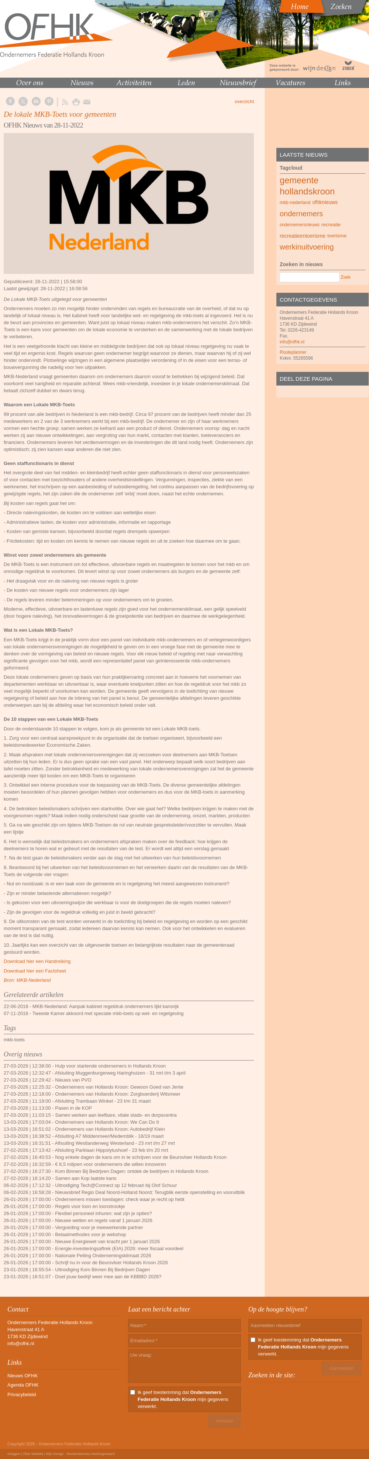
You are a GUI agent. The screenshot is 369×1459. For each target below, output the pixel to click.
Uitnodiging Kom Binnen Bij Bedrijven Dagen (102, 1269)
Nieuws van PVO (73, 1080)
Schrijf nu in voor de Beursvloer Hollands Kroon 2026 (111, 1262)
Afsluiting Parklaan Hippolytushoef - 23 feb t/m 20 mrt (111, 1150)
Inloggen (13, 1454)
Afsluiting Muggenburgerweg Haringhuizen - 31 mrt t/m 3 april (120, 1073)
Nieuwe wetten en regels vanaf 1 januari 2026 (103, 1220)
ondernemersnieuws (300, 224)
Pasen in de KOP (73, 1108)
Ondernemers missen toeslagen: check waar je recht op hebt (119, 1199)
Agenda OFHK (23, 1385)
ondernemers (301, 214)
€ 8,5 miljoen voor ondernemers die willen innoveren (110, 1164)
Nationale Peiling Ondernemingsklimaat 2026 (103, 1255)
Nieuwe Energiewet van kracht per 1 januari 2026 (107, 1241)
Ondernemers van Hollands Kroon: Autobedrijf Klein (110, 1129)
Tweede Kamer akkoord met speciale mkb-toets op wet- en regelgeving (108, 1013)
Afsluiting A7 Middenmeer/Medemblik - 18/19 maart (109, 1136)
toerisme (336, 235)
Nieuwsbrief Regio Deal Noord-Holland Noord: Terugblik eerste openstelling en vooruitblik (150, 1192)
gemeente (299, 180)
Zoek (346, 277)
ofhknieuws (325, 202)
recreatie (331, 224)
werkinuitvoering (307, 247)
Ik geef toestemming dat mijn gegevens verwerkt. (183, 1399)
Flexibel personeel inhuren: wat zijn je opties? (103, 1213)
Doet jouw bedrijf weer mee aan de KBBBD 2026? (108, 1276)
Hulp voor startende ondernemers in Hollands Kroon (110, 1066)
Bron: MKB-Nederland (27, 980)
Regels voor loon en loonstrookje (90, 1206)
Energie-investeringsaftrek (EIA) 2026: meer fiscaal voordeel (119, 1248)
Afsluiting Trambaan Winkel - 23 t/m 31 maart (103, 1101)
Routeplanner (293, 352)
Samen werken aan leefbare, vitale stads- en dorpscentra (116, 1115)
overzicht (244, 101)
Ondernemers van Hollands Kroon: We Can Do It (107, 1122)
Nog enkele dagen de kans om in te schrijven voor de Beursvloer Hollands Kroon (141, 1157)
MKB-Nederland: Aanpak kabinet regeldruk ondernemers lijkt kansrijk (105, 1006)
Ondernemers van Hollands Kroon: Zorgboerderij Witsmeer (117, 1094)
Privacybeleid (21, 1394)
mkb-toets (14, 1039)
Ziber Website (33, 1454)
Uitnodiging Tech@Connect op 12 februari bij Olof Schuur (116, 1185)
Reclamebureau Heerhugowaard (91, 1454)
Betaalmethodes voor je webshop (90, 1234)
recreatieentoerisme (302, 236)
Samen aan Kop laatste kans (85, 1178)
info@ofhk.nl (292, 342)
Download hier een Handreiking (37, 961)
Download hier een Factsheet (35, 971)
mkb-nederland (295, 202)
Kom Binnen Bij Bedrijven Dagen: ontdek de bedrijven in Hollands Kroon (131, 1171)
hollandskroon (307, 191)
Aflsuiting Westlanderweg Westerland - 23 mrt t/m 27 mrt (115, 1143)
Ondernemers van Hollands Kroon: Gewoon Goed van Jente (119, 1087)
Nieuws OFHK (22, 1375)
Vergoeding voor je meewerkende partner (99, 1227)
